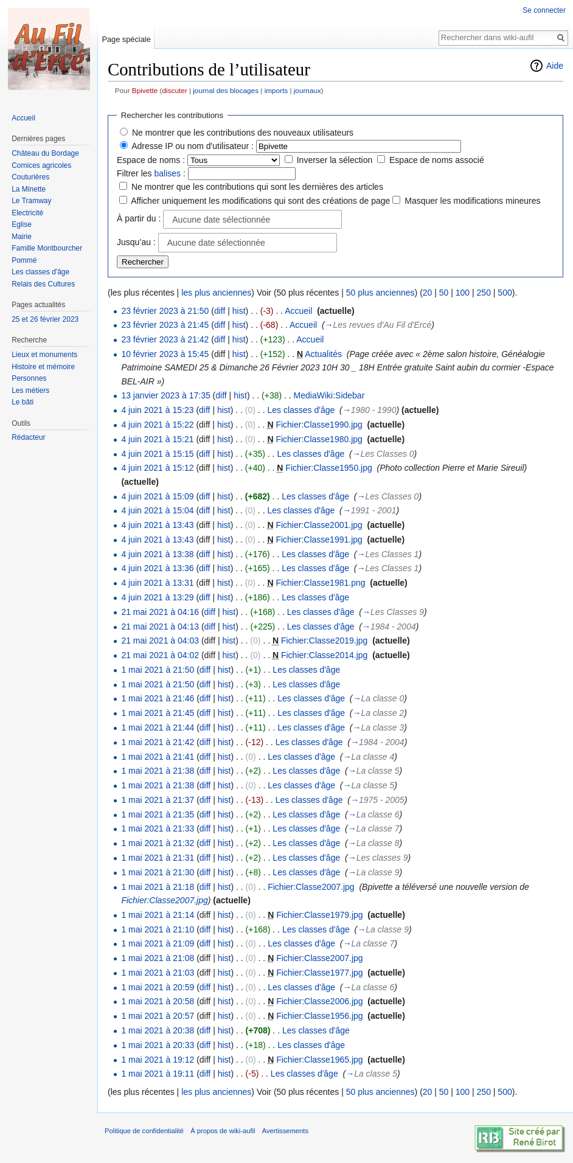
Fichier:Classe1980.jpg (319, 439)
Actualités (323, 354)
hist (239, 311)
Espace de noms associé (436, 160)
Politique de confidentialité (144, 1130)
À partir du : (139, 218)
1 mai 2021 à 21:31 (157, 858)
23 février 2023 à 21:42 (165, 339)
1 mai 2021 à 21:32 (157, 843)
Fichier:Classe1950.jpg (328, 468)
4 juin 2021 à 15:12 (157, 468)
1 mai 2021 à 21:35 (157, 814)
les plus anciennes (216, 292)
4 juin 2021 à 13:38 (157, 554)
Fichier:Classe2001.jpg (319, 525)
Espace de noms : (151, 160)
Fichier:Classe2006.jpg (319, 1001)
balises (167, 173)
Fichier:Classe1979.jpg (319, 915)
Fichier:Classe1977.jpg (319, 972)
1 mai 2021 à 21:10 (157, 929)
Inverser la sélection (335, 160)
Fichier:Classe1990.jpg (319, 424)
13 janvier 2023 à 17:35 (165, 395)
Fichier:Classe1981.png (320, 583)
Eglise (22, 224)
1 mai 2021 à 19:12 (157, 1059)
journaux (307, 90)
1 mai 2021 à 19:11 (157, 1073)
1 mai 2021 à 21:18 (157, 887)
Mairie (22, 236)
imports (276, 90)
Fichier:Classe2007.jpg (311, 887)
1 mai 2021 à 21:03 (157, 972)
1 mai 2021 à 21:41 (157, 757)
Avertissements (285, 1130)
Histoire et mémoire (43, 367)
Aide (554, 66)
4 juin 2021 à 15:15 (157, 454)
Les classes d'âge (301, 410)
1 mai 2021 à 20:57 (157, 1016)
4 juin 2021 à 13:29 (157, 597)
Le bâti (22, 402)
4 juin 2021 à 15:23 (157, 410)
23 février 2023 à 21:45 (165, 325)
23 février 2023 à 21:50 (165, 311)
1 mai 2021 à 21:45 (157, 713)
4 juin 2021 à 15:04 (157, 510)
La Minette (29, 189)
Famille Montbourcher (47, 248)
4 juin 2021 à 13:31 (157, 583)
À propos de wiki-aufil (222, 1130)
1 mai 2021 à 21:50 (157, 670)
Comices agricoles (41, 165)
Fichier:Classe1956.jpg (319, 1016)
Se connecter (544, 10)
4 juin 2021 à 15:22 (157, 424)
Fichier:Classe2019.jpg (324, 640)
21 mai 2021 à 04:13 (160, 626)
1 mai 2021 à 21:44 (157, 727)
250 (484, 292)
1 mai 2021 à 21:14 (157, 915)
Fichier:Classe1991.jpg (319, 539)
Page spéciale (126, 39)
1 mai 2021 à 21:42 (157, 742)
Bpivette (145, 90)
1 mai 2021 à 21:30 (157, 872)
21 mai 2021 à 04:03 (160, 640)
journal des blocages (226, 90)
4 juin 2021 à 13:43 (157, 525)
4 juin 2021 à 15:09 (157, 496)
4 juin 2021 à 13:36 (157, 568)
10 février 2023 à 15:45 (165, 354)
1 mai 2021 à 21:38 (157, 771)
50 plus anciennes (380, 292)
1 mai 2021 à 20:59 (157, 987)
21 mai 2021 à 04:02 (160, 655)
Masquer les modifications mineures (472, 201)
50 (444, 292)
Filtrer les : (151, 173)
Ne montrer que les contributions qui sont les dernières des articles (257, 187)
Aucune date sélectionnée (221, 219)
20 (427, 292)
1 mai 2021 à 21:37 (157, 800)
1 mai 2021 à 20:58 (157, 1001)
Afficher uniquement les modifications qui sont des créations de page (260, 201)
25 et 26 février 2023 (45, 319)
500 (505, 292)
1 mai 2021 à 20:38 (157, 1030)
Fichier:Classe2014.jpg (324, 655)
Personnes (29, 378)
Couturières (30, 177)
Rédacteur (28, 437)
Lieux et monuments (44, 354)
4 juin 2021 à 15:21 (157, 439)
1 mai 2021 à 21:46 (157, 698)
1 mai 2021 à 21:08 (157, 958)
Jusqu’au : (136, 242)
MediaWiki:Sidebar (329, 395)
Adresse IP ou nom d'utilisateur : (192, 146)
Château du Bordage (45, 153)
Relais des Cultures (43, 284)
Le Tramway (31, 200)
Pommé (24, 260)
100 (463, 292)
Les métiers (30, 390)
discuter (174, 90)
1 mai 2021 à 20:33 (157, 1045)
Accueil (298, 311)
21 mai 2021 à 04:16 (160, 612)
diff (219, 311)
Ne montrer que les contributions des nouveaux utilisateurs (242, 132)
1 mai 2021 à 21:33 (157, 828)
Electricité (27, 213)
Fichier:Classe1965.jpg (319, 1059)
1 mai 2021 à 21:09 (157, 943)
